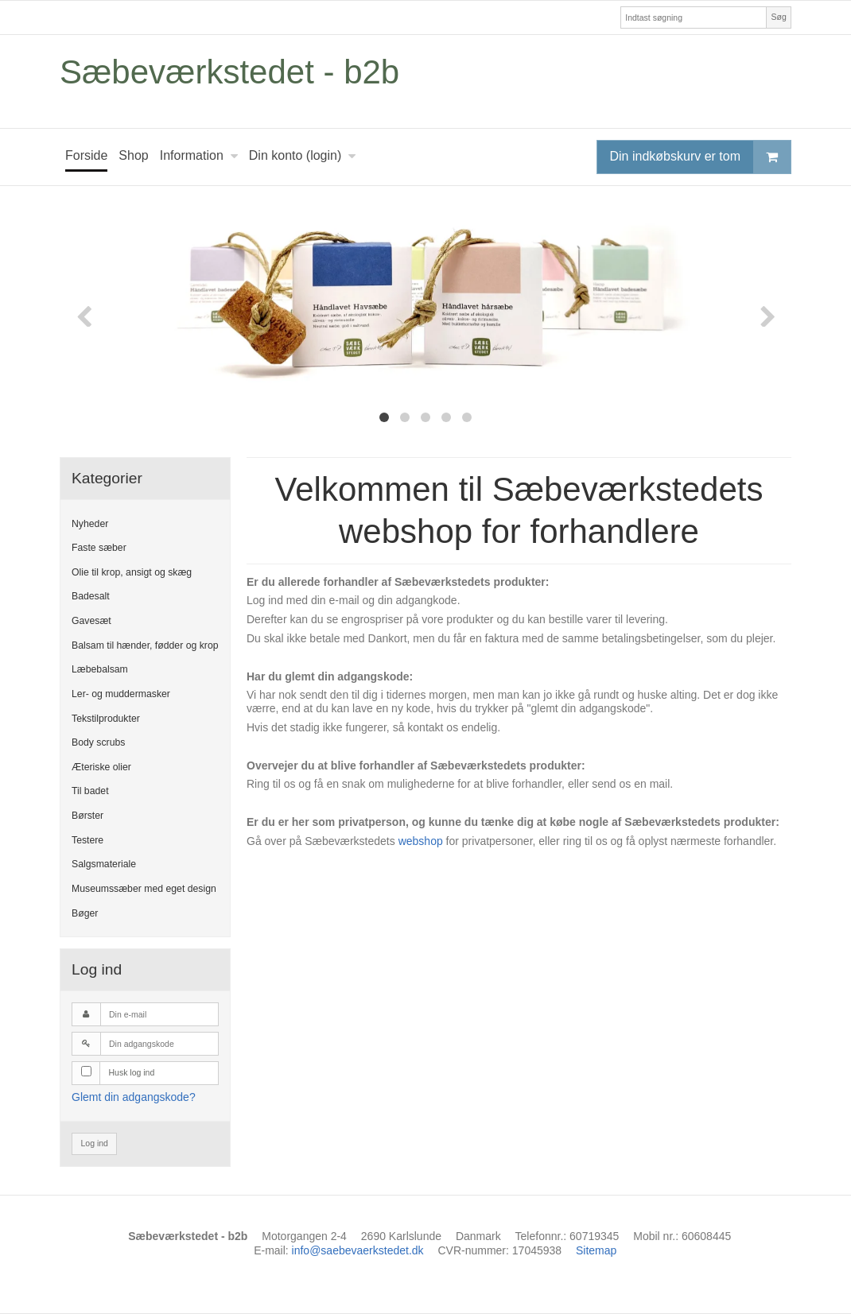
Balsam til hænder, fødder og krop (145, 645)
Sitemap (596, 1250)
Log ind (94, 1143)
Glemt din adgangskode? (134, 1097)
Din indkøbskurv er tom (700, 157)
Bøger (85, 913)
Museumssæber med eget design (144, 888)
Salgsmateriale (104, 864)
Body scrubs (98, 742)
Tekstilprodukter (106, 718)
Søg (778, 16)
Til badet (90, 791)
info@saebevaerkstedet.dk (358, 1250)
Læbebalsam (100, 669)
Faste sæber (99, 547)
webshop (420, 841)
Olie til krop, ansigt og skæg (132, 572)
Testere (87, 840)
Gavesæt (91, 620)
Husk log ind (132, 1072)
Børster (87, 815)
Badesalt (91, 596)
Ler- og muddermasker (121, 694)
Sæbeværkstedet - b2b (229, 72)
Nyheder (90, 523)
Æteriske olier (101, 767)
